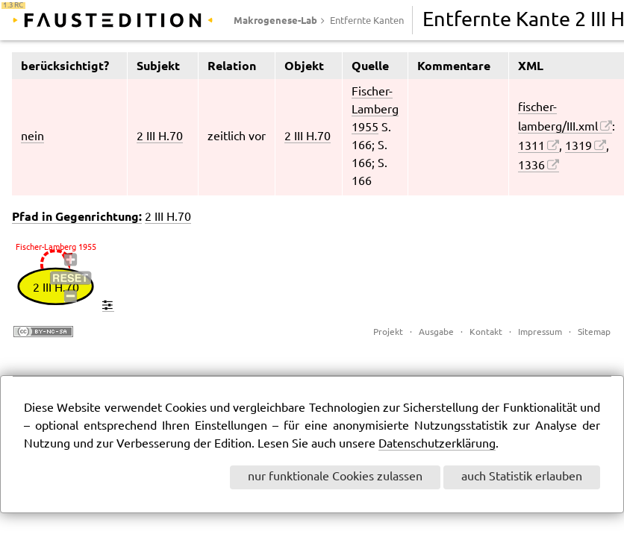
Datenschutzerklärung (437, 444)
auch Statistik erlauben (521, 477)
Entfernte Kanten (367, 20)
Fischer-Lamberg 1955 (375, 110)
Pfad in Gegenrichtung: (77, 216)
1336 (531, 166)
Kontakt (485, 332)
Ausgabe (436, 332)
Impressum (540, 332)
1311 (531, 146)
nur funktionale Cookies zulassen (335, 477)
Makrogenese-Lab (275, 20)
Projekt (388, 332)
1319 (578, 146)
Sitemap (594, 332)
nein (32, 136)
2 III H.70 (160, 136)
